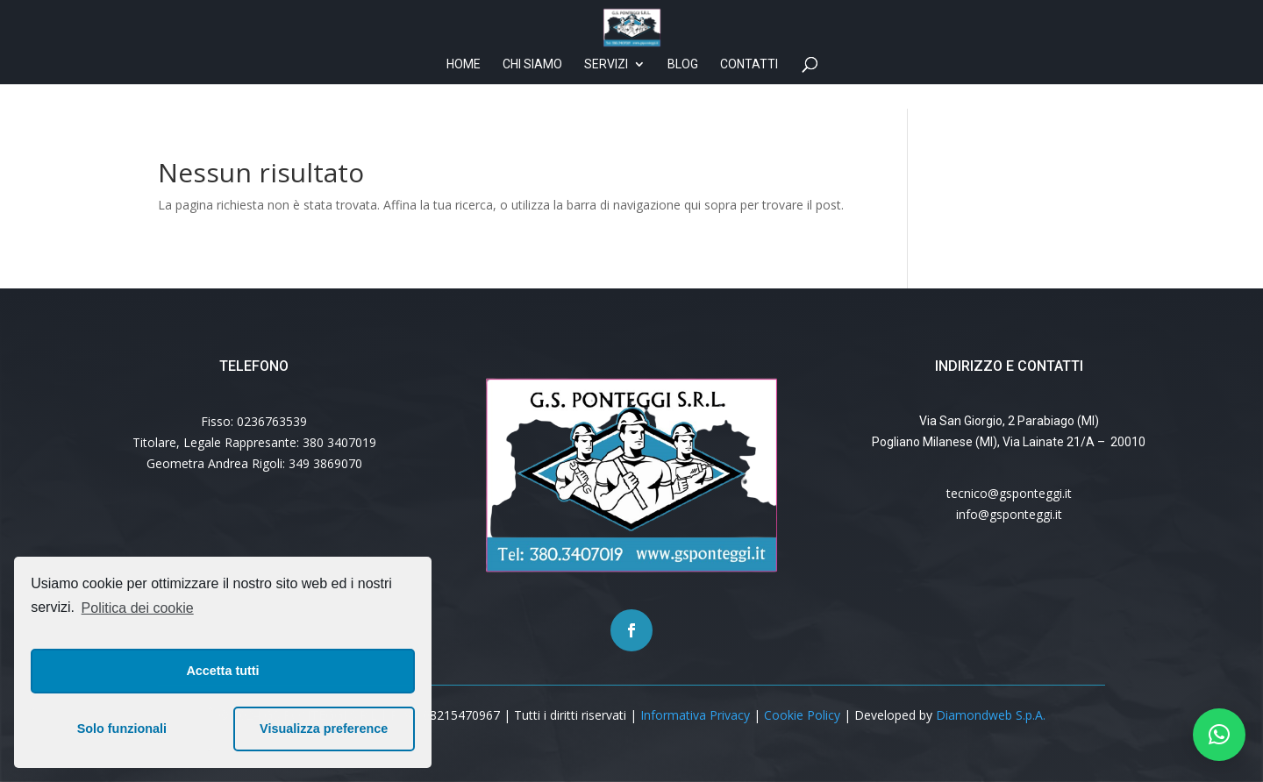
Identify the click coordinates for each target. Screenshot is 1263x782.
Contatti (749, 89)
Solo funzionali (122, 729)
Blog (682, 89)
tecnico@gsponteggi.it (1009, 493)
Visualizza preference (324, 729)
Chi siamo (532, 89)
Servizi (606, 89)
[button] (1219, 734)
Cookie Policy (802, 715)
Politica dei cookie (138, 608)
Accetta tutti (222, 671)
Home (463, 89)
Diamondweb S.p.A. (990, 715)
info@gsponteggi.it (1009, 514)
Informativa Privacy (695, 715)
